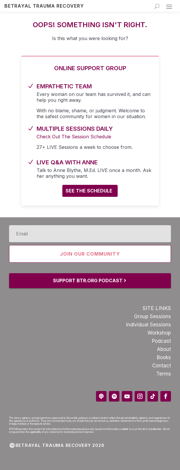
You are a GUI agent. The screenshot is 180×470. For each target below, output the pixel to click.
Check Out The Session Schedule (74, 137)
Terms (163, 374)
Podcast (161, 341)
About (164, 349)
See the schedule (89, 191)
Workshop (159, 333)
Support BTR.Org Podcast (88, 280)
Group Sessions (152, 316)
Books (164, 357)
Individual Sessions (148, 325)
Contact (161, 366)
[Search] (157, 6)
